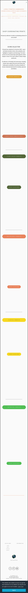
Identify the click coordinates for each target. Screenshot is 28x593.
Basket (7, 550)
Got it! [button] (14, 590)
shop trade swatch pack (14, 136)
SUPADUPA (14, 577)
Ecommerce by (14, 575)
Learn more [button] (20, 586)
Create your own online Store (14, 578)
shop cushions (14, 187)
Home (8, 545)
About (8, 547)
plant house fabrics (14, 156)
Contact (8, 548)
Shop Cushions (14, 463)
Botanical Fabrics (14, 407)
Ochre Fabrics (14, 76)
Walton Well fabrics (14, 236)
